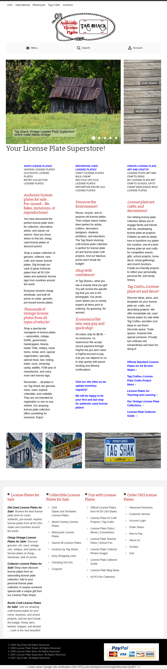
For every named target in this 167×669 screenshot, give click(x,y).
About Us (134, 540)
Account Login (137, 520)
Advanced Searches (140, 507)
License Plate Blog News (104, 570)
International (22, 5)
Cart (131, 553)
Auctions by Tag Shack (65, 549)
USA (10, 5)
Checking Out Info (62, 562)
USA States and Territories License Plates (64, 511)
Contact (133, 546)
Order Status (136, 527)
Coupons (57, 569)
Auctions (68, 5)
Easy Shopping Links (64, 555)
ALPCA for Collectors (102, 576)
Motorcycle (39, 5)
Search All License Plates (66, 542)
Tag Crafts (54, 5)
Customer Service (139, 514)
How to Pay (135, 533)
